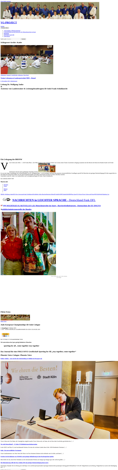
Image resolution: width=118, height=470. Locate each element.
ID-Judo (56, 194)
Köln (67, 194)
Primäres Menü (4, 27)
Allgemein (3, 75)
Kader (64, 194)
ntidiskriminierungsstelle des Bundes (16, 209)
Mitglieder (6, 33)
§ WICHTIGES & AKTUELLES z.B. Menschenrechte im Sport (20, 32)
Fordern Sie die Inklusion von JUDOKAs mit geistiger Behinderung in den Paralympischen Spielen (27, 456)
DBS (2, 194)
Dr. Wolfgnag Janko (8, 194)
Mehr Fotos (3, 321)
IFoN (59, 194)
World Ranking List (104, 194)
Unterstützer (7, 36)
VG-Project (79, 194)
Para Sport (73, 194)
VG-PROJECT (9, 22)
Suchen (2, 26)
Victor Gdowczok (86, 194)
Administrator (13, 81)
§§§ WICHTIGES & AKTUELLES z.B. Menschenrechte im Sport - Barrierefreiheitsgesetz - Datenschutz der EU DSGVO (51, 206)
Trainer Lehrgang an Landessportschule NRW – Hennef (18, 78)
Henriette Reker (50, 194)
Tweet (5, 186)
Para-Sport (26, 75)
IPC (62, 194)
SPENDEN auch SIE (9, 35)
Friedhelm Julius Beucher (39, 194)
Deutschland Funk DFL (82, 200)
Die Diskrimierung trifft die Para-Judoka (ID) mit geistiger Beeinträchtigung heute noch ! (25, 462)
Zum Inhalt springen (6, 1)
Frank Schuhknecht (28, 194)
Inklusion (20, 75)
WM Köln (96, 194)
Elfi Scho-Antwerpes (18, 194)
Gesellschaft (14, 75)
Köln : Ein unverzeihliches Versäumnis (11, 450)
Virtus (92, 194)
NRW (69, 194)
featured (9, 75)
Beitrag (5, 189)
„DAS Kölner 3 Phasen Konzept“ (12, 30)
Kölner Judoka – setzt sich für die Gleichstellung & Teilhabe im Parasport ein (21, 358)
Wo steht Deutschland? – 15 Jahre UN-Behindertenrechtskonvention (19, 444)
